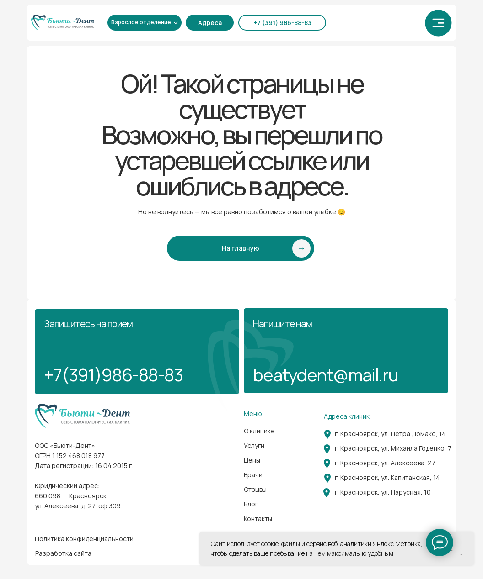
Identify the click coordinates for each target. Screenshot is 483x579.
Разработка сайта (63, 553)
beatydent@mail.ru (325, 374)
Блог (251, 504)
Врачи (253, 474)
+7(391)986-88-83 (113, 374)
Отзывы (255, 489)
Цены (252, 460)
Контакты (258, 518)
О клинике (259, 430)
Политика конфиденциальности (84, 538)
